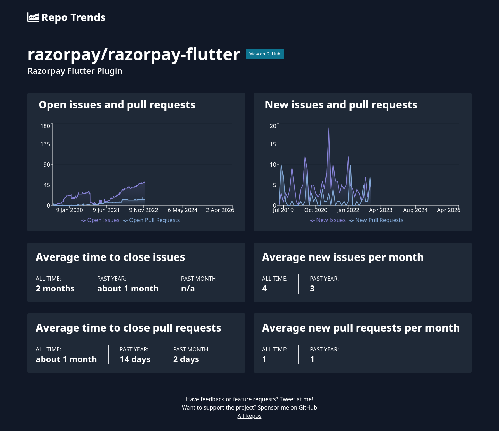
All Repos (250, 416)
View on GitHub (265, 54)
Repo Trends (66, 17)
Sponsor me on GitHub (287, 407)
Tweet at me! (296, 399)
